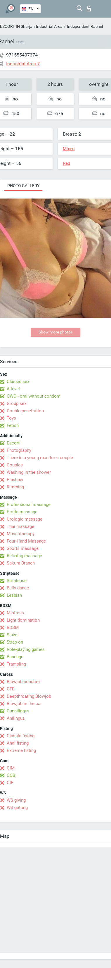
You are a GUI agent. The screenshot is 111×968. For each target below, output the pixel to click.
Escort (13, 443)
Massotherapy (20, 533)
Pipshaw (15, 479)
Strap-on (15, 642)
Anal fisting (18, 743)
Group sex (16, 403)
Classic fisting (20, 735)
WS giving (16, 800)
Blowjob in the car (24, 703)
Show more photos (56, 332)
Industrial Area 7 (51, 26)
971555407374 (22, 55)
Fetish (13, 425)
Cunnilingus (18, 711)
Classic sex (18, 381)
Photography (19, 450)
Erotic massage (22, 511)
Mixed (68, 148)
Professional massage (29, 504)
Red (66, 163)
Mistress (15, 612)
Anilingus (16, 718)
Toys (11, 418)
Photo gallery (23, 185)
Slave (12, 634)
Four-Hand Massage (26, 541)
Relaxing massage (24, 555)
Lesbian (14, 595)
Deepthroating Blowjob (29, 696)
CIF (10, 782)
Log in (89, 8)
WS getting (17, 807)
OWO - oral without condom (33, 396)
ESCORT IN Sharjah (17, 26)
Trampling (16, 664)
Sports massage (23, 548)
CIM (11, 768)
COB (11, 775)
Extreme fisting (21, 750)
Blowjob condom (23, 681)
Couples (15, 465)
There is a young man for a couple (40, 457)
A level (13, 388)
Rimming (15, 487)
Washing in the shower (29, 472)
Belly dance (18, 588)
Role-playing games (26, 649)
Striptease (17, 580)
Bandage (15, 656)
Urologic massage (24, 519)
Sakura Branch (21, 563)
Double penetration (25, 410)
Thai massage (20, 526)
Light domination (23, 620)
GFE (11, 689)
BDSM (13, 627)
